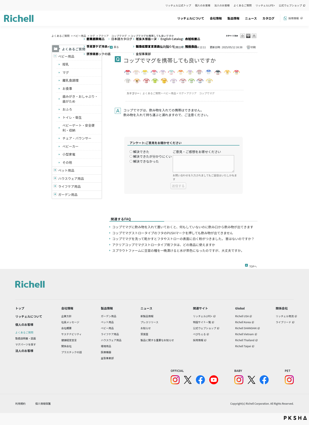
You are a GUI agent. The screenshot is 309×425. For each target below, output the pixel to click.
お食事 (67, 88)
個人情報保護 (43, 403)
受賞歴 (144, 334)
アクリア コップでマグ (112, 36)
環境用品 (106, 346)
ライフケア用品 (69, 186)
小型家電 (68, 154)
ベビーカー (70, 146)
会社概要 (66, 328)
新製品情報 (147, 316)
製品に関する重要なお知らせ (157, 340)
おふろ (67, 109)
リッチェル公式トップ (178, 5)
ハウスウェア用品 (71, 178)
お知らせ (146, 328)
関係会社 (66, 346)
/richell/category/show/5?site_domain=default (55, 56)
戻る (116, 47)
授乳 (65, 64)
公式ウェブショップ (290, 5)
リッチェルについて (190, 18)
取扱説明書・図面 (25, 338)
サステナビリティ (71, 334)
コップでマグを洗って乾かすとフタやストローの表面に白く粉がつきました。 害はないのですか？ (183, 238)
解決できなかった (146, 161)
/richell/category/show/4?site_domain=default (55, 170)
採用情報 (293, 18)
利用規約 (20, 403)
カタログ (268, 18)
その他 (67, 162)
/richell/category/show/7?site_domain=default (55, 178)
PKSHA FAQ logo (295, 418)
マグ (92, 36)
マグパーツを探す (25, 344)
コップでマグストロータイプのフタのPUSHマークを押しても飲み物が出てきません (172, 233)
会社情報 (216, 18)
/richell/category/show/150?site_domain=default (55, 194)
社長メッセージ (70, 322)
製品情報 (233, 18)
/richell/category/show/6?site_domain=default (55, 186)
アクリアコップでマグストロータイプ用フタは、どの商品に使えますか (163, 244)
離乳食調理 (70, 80)
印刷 (253, 47)
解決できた (141, 151)
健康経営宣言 (69, 340)
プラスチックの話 (71, 352)
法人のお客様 (222, 5)
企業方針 (66, 316)
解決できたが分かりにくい (152, 156)
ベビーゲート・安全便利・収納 (78, 127)
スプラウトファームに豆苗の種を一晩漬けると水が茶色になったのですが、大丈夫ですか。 (178, 250)
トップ (19, 308)
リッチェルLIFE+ (265, 5)
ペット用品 (66, 170)
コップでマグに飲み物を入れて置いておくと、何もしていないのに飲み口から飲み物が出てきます (182, 227)
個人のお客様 (203, 5)
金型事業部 (107, 358)
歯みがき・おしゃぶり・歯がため (80, 99)
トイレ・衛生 (72, 117)
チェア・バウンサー (76, 138)
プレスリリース (149, 322)
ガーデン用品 (67, 194)
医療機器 (106, 352)
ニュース (251, 18)
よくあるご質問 (243, 5)
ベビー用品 (79, 36)
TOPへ (253, 265)
